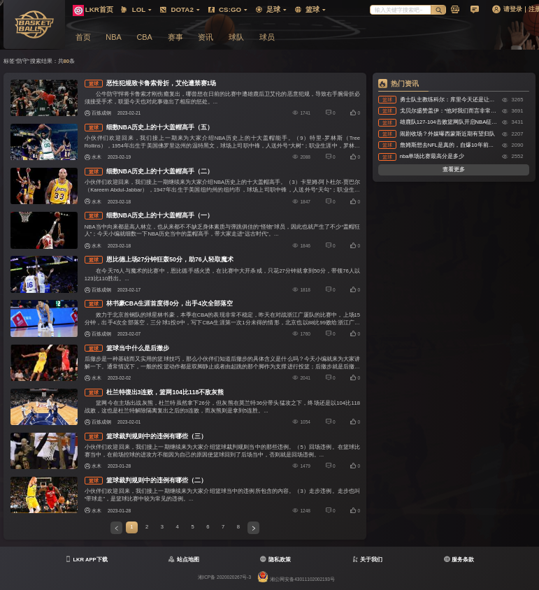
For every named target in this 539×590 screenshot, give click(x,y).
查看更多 (454, 169)
